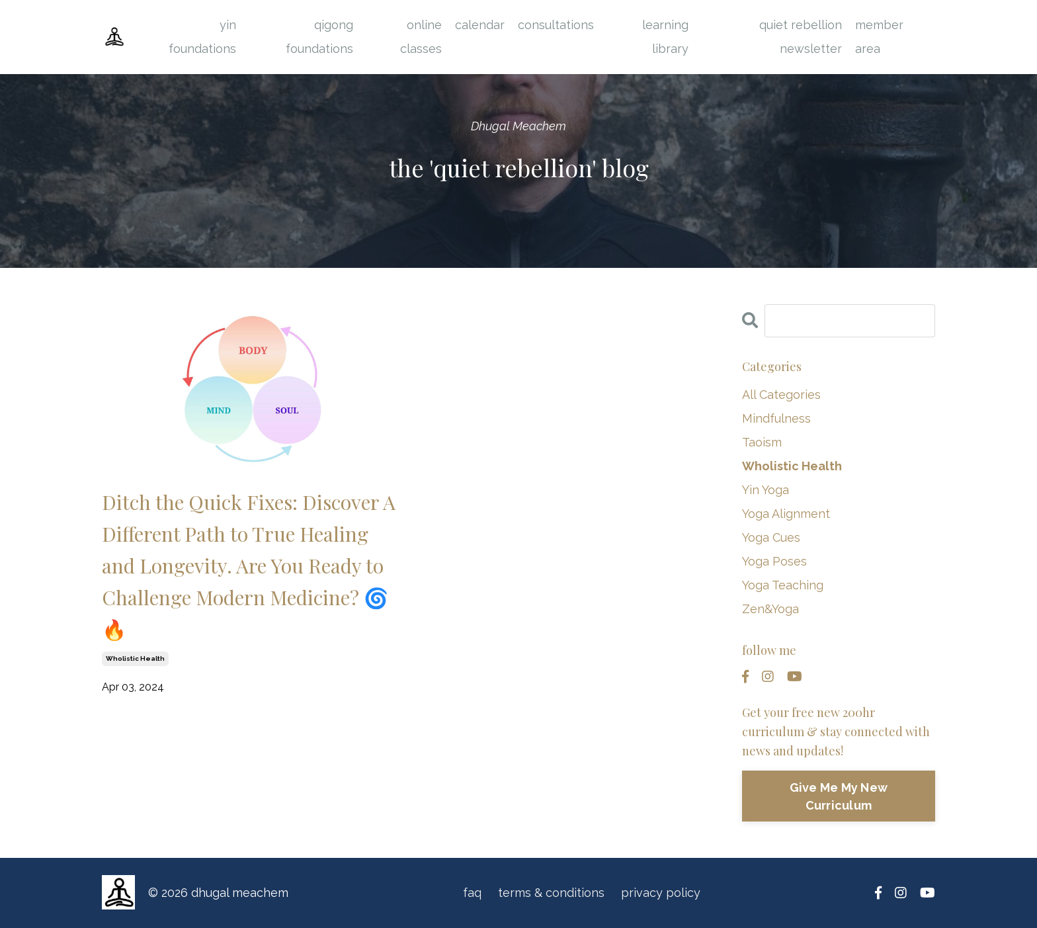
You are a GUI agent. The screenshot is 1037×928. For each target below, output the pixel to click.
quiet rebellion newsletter (800, 37)
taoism (762, 442)
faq (472, 893)
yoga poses (774, 561)
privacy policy (660, 893)
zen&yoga (770, 609)
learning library (665, 37)
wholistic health (135, 658)
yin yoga (765, 490)
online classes (421, 37)
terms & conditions (551, 893)
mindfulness (776, 418)
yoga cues (771, 537)
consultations (556, 25)
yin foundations (202, 37)
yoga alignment (786, 514)
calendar (480, 25)
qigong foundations (319, 37)
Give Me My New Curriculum (839, 796)
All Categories (781, 394)
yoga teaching (782, 585)
